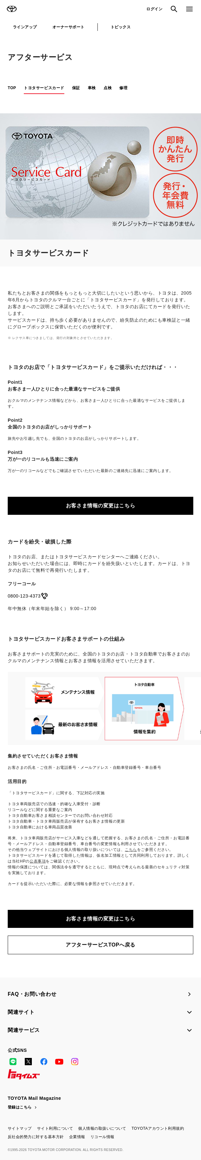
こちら (131, 849)
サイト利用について (55, 1128)
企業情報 (77, 1137)
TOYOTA (11, 9)
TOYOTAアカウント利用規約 (158, 1128)
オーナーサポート (68, 27)
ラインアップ (25, 27)
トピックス (121, 27)
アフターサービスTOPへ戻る (100, 945)
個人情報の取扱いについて (102, 1128)
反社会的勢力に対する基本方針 (36, 1137)
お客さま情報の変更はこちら (100, 505)
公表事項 (38, 861)
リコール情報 (102, 1137)
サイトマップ (20, 1128)
